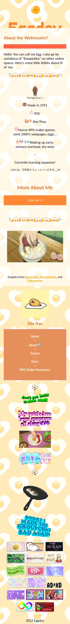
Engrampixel (35, 280)
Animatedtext (48, 277)
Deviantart (31, 277)
